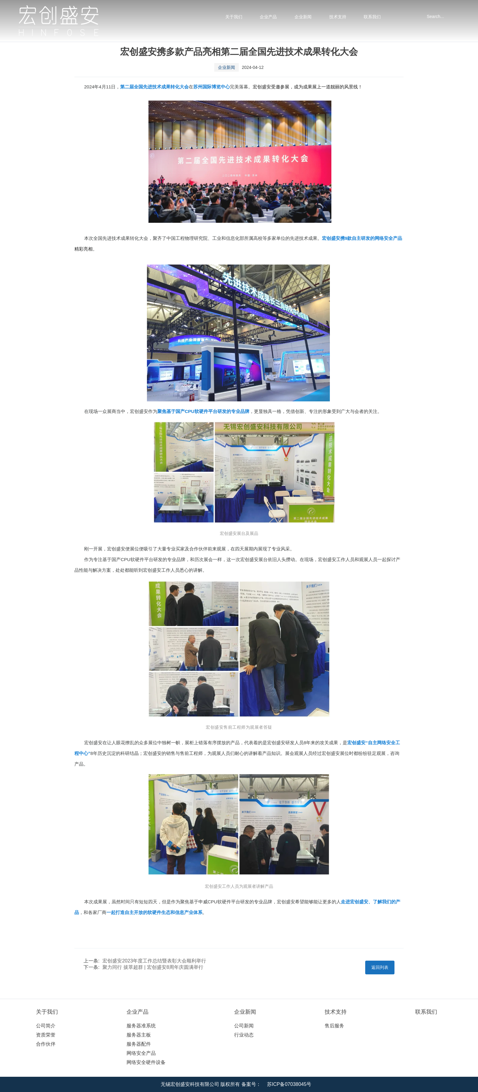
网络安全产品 (141, 1053)
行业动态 (244, 1034)
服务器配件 (139, 1044)
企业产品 (268, 16)
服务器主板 (139, 1034)
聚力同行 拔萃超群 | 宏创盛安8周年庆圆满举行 (152, 967)
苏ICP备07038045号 (289, 1084)
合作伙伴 (45, 1044)
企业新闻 (303, 16)
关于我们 (233, 16)
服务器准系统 (141, 1025)
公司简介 (45, 1025)
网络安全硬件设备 (146, 1062)
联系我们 (372, 16)
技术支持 (337, 16)
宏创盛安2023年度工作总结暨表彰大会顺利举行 (154, 960)
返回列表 (379, 967)
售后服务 (334, 1025)
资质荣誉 (45, 1034)
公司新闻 (244, 1025)
